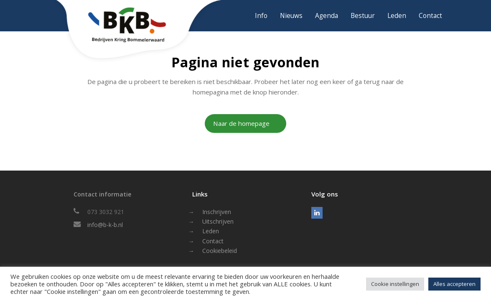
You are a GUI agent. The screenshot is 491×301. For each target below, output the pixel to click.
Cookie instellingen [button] (395, 284)
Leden (210, 231)
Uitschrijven (218, 221)
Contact (213, 241)
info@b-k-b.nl (105, 225)
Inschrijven (216, 212)
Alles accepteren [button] (454, 284)
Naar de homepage (241, 123)
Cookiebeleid (219, 251)
